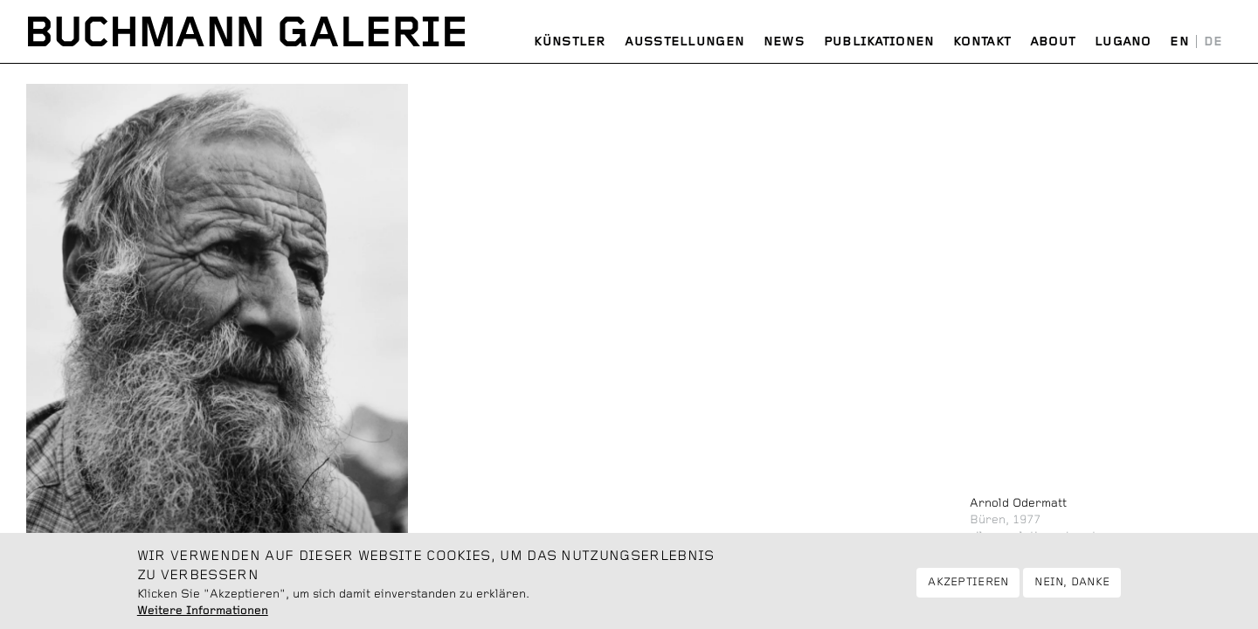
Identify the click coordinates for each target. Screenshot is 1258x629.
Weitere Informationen (202, 616)
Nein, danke (1071, 588)
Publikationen (879, 42)
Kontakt (982, 42)
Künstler (569, 42)
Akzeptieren (968, 588)
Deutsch (1213, 42)
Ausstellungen (684, 42)
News (784, 42)
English (1180, 42)
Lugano (1123, 42)
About (1053, 42)
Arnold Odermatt (1018, 503)
